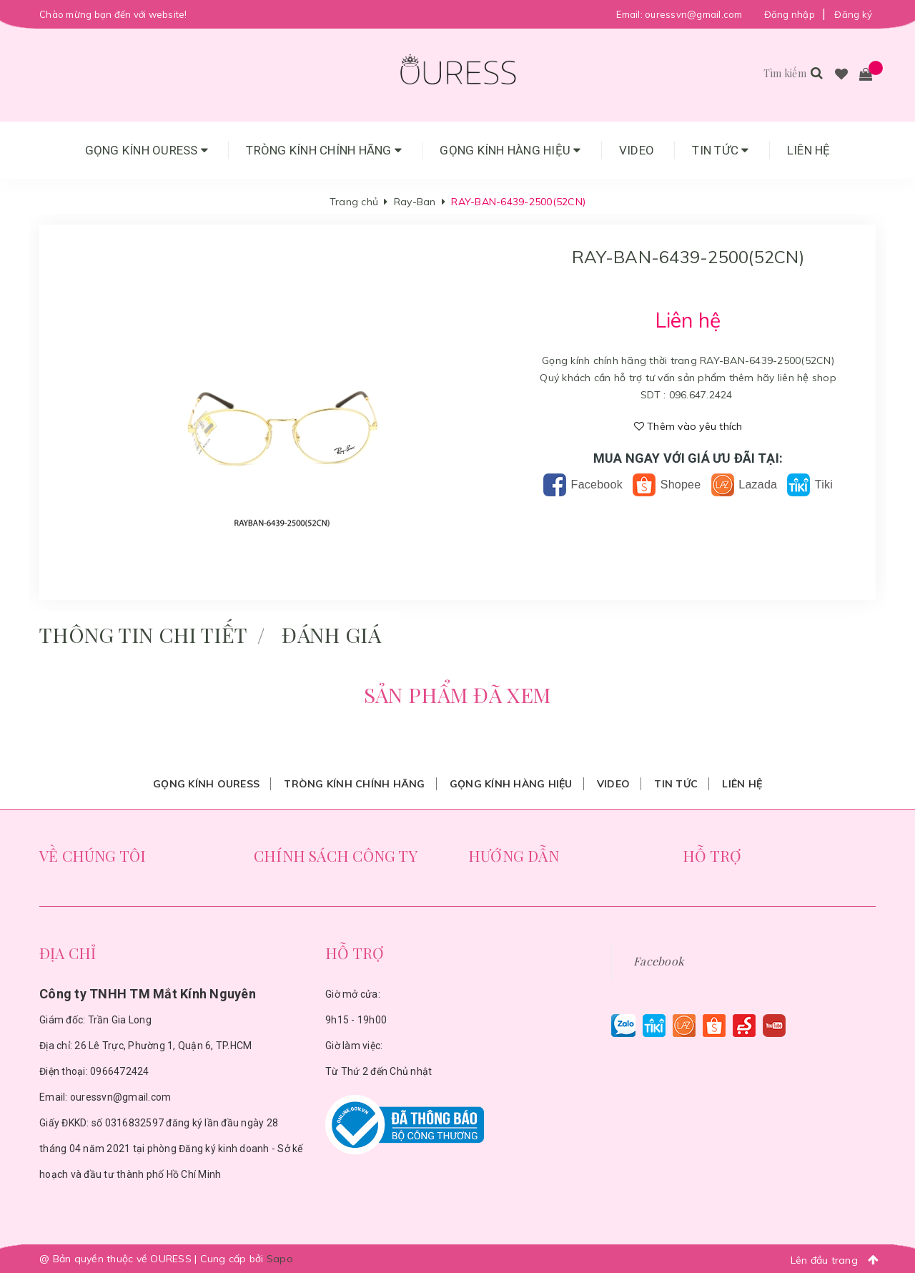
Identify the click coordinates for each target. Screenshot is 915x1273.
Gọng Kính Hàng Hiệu (510, 150)
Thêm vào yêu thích (688, 426)
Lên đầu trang (839, 1260)
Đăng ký (853, 14)
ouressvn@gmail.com (694, 14)
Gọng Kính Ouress (147, 150)
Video (636, 150)
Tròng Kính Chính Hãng (324, 150)
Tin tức (720, 150)
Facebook (583, 484)
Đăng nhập (789, 14)
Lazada (744, 484)
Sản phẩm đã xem (457, 694)
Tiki (810, 484)
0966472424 (119, 1071)
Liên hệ (809, 150)
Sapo (280, 1258)
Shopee (667, 484)
